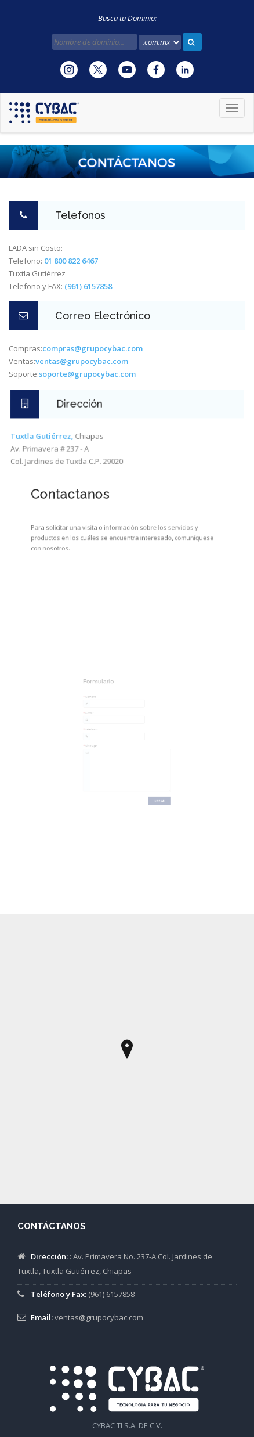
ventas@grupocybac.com (99, 1317)
